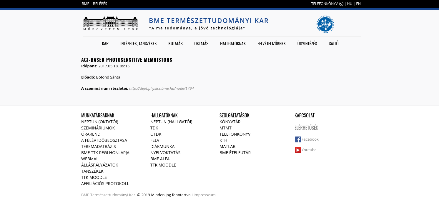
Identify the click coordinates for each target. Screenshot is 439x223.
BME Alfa (159, 159)
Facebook (310, 139)
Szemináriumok (98, 128)
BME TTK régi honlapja (105, 152)
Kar (105, 43)
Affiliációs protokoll (105, 183)
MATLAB (227, 146)
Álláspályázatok (99, 165)
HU (349, 3)
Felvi (155, 140)
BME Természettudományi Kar (209, 20)
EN (358, 3)
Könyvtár (229, 121)
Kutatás (176, 43)
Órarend (91, 134)
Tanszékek (92, 171)
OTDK (155, 134)
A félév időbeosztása (104, 140)
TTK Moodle (94, 177)
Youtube (309, 149)
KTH (223, 140)
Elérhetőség (306, 127)
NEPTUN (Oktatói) (99, 121)
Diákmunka (162, 146)
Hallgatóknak (233, 43)
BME (85, 3)
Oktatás (201, 43)
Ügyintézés (307, 43)
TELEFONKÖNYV (324, 3)
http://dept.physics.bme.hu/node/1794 (161, 88)
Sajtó (333, 43)
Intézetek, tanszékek (138, 43)
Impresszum (205, 194)
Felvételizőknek (271, 43)
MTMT (225, 128)
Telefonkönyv (234, 134)
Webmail (90, 159)
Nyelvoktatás (165, 152)
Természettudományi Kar (112, 194)
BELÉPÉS (100, 3)
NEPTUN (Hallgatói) (171, 121)
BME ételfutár (235, 152)
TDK (154, 128)
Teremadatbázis (98, 146)
